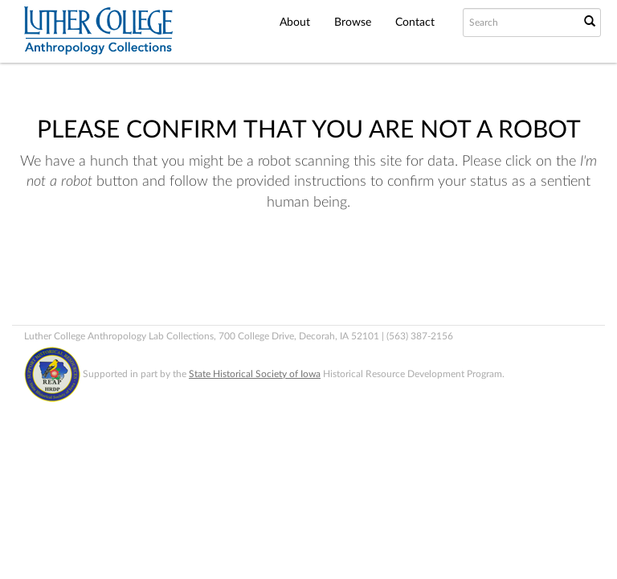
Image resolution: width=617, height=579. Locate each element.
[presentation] (344, 276)
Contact (415, 22)
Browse (352, 22)
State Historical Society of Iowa (255, 374)
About (295, 22)
